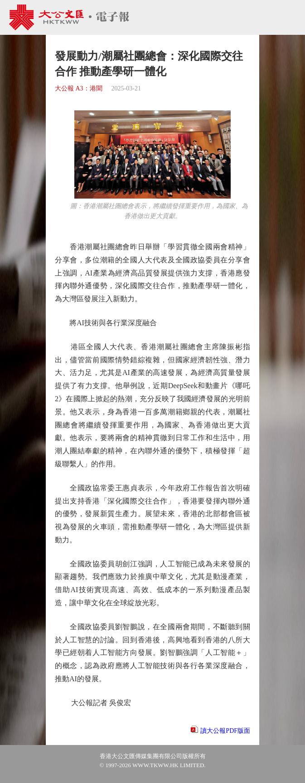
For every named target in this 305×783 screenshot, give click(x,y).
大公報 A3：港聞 (78, 88)
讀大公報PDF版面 (225, 730)
